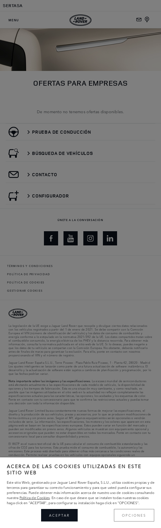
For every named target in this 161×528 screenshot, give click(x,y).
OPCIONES (134, 515)
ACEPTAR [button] (59, 515)
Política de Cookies (35, 497)
